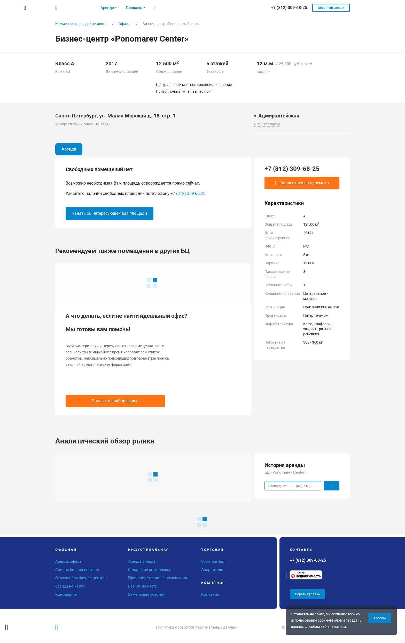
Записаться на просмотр (302, 183)
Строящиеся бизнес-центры (80, 578)
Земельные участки (146, 594)
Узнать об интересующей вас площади (109, 213)
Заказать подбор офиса (115, 400)
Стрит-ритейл (213, 561)
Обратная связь (307, 594)
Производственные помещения (157, 578)
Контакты (210, 594)
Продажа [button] (134, 7)
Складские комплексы (149, 569)
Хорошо (380, 618)
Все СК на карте (142, 586)
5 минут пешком (267, 124)
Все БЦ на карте (69, 586)
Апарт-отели (212, 569)
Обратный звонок (331, 8)
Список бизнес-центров (77, 569)
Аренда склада (141, 561)
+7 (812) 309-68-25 (187, 193)
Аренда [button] (107, 7)
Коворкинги (66, 594)
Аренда (68, 149)
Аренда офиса (68, 561)
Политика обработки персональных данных (196, 627)
